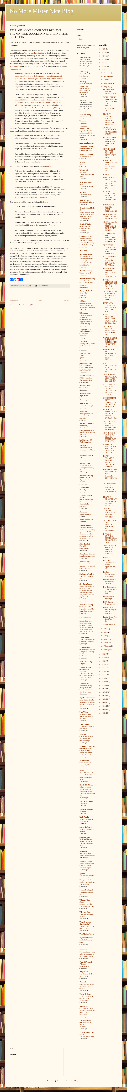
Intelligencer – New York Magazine (86, 441)
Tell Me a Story (85, 912)
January (106, 650)
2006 (104, 699)
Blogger (76, 1081)
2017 (104, 661)
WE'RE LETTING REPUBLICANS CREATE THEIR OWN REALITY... (110, 101)
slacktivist (83, 851)
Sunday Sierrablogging (86, 406)
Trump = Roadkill (85, 273)
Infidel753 (83, 412)
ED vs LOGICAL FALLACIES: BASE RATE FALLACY (86, 368)
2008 (104, 692)
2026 (104, 49)
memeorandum (85, 525)
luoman (62, 1081)
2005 (104, 703)
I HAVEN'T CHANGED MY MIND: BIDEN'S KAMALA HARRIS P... (110, 501)
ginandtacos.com (85, 364)
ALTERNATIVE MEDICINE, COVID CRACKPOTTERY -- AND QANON (109, 390)
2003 (104, 710)
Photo (81, 164)
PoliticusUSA (84, 683)
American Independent (84, 128)
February (107, 646)
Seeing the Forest (85, 827)
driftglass (82, 301)
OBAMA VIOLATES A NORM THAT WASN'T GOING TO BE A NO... (110, 319)
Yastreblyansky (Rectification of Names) (85, 1022)
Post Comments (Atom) (27, 305)
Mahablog (83, 512)
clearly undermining (56, 63)
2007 (104, 696)
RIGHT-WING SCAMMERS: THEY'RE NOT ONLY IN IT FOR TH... (109, 307)
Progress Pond (84, 724)
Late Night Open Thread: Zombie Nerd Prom (86, 174)
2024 (104, 56)
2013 (104, 675)
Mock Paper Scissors (87, 554)
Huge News (107, 557)
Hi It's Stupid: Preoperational (109, 603)
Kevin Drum (84, 488)
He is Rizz (82, 1027)
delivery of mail (16, 66)
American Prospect (86, 143)
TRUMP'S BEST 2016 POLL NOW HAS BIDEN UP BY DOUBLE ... (109, 153)
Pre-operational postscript (108, 598)
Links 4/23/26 (84, 548)
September (107, 83)
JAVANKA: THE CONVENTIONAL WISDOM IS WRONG (110, 131)
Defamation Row (85, 966)
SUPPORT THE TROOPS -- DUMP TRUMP (109, 92)
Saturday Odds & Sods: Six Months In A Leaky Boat (87, 346)
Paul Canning (84, 637)
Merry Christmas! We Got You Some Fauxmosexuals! (86, 998)
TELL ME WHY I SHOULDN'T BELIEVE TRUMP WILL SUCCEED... (109, 550)
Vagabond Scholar (86, 938)
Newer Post (14, 301)
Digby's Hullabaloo (86, 291)
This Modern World (86, 934)
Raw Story (83, 734)
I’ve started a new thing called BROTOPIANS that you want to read (87, 954)
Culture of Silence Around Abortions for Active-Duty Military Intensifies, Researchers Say (87, 791)
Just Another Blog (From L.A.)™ (86, 477)
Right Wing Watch (86, 801)
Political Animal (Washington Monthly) (85, 669)
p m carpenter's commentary (85, 618)
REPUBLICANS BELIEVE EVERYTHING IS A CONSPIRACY (109, 272)
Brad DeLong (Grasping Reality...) (86, 201)
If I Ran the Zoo (85, 404)
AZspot (82, 162)
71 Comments (43, 286)
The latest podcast (85, 194)
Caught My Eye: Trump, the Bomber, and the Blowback (86, 753)
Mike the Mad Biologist (84, 545)
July (105, 629)
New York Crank (85, 584)
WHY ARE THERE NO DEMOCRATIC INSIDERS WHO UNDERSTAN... (110, 525)
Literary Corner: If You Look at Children (109, 582)
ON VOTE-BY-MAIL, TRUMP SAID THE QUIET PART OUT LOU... (109, 449)
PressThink (83, 712)
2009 (104, 689)
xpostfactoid (83, 1006)
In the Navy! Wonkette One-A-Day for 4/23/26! (86, 986)
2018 (104, 657)
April (106, 639)
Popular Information (87, 698)
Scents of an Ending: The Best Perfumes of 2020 (86, 843)
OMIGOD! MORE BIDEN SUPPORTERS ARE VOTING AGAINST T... (109, 402)
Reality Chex (84, 761)
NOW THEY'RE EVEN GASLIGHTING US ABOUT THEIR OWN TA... (110, 183)
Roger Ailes (83, 803)
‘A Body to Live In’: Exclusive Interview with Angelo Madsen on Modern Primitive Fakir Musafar (86, 261)
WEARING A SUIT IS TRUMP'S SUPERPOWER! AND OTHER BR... (110, 342)
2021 (104, 66)
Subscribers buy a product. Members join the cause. (86, 716)
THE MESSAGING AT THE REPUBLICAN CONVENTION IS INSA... (110, 226)
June (105, 632)
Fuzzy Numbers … (85, 398)
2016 (104, 664)
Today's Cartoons (85, 388)
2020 (104, 70)
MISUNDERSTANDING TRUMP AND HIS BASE (110, 217)
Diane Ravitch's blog (87, 279)
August (106, 87)
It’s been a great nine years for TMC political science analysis (87, 566)
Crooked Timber (85, 224)
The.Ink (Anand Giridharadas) (85, 923)
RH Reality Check (86, 785)
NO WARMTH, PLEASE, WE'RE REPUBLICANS (110, 208)
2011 (103, 682)
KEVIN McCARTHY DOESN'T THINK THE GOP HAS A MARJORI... (108, 461)
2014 (104, 671)
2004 (104, 706)
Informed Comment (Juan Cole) (86, 425)
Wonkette (83, 982)
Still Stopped (83, 458)
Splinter (82, 874)
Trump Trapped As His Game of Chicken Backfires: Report (86, 866)
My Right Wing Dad (86, 574)
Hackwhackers (84, 386)
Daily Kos (83, 251)
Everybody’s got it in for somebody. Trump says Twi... (109, 590)
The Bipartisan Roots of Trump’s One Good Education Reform (86, 675)
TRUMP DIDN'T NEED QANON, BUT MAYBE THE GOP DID (110, 378)
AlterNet (82, 100)
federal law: (45, 202)
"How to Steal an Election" (34, 53)
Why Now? (83, 972)
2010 (104, 685)
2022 (104, 63)
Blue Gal (82, 192)
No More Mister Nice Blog (41, 11)
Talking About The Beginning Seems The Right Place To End (86, 609)
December (107, 73)
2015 (104, 668)
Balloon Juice (84, 170)
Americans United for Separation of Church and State (86, 149)
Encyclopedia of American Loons (85, 330)
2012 (104, 678)
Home (40, 301)
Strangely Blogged (86, 890)
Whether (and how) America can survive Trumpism (86, 119)
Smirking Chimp (85, 861)
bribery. (48, 166)
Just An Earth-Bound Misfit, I (85, 465)
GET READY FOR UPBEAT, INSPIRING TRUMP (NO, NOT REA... (109, 261)
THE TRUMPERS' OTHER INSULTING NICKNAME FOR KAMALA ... (109, 489)
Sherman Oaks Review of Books (85, 838)
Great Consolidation (86, 376)
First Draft (83, 342)
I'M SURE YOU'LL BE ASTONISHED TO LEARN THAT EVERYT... (110, 355)
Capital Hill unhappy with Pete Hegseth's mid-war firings (86, 738)
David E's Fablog (85, 271)
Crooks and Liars (85, 236)
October (107, 80)
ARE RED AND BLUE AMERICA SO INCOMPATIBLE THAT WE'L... (109, 238)
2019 (104, 654)
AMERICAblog (85, 115)
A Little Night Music (86, 186)
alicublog (82, 82)
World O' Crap (85, 994)
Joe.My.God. (84, 446)
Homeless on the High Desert (85, 395)
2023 (104, 59)
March (106, 643)
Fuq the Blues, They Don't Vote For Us (110, 619)
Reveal (81, 771)
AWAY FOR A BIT (109, 624)
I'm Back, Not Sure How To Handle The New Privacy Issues (86, 64)
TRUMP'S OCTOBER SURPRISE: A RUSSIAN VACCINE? (109, 513)
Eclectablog (83, 313)
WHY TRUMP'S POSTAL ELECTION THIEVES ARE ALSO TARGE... (110, 425)
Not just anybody (85, 156)
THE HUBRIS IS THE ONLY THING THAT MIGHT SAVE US (109, 330)
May (105, 636)
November (107, 76)
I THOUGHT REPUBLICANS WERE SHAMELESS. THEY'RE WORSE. (110, 166)
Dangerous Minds (85, 254)
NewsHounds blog (86, 605)
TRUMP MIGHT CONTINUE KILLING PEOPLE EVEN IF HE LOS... (109, 437)
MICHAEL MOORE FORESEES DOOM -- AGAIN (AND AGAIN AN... (109, 119)
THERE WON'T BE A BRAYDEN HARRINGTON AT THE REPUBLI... (110, 296)
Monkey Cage (84, 562)
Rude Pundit (84, 817)
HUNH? (106, 174)
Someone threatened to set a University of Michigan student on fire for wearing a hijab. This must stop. (87, 880)
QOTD (81, 358)
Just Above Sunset (86, 456)
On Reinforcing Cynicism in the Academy (84, 228)
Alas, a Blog (83, 72)
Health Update (84, 490)
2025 (104, 52)
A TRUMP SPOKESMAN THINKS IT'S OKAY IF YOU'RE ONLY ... (109, 196)
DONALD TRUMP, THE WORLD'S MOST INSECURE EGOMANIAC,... (110, 475)
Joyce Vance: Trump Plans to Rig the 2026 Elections (86, 283)
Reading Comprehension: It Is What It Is (109, 574)
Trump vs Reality (85, 514)
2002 (104, 713)
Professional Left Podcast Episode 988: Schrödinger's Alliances (87, 305)
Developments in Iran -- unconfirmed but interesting (87, 416)
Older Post (65, 301)
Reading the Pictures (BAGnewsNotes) (87, 747)
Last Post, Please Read (86, 1036)
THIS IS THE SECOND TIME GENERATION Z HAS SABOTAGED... (109, 249)
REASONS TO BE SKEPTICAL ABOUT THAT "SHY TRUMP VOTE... (109, 141)
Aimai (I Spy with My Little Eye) (85, 58)
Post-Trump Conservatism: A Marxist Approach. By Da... (109, 565)
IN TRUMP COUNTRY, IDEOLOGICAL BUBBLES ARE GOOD (109, 538)
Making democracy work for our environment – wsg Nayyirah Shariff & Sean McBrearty (85, 319)
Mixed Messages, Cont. (87, 556)
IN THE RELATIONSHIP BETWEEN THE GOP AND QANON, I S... (110, 284)
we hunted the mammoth (84, 949)
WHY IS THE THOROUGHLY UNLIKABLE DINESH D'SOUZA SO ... (110, 414)
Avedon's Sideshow (86, 154)
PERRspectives (85, 647)
